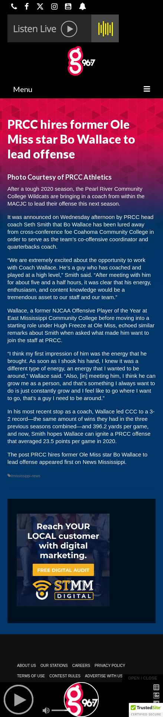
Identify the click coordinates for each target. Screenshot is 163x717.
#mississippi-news (25, 476)
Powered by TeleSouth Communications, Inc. (79, 697)
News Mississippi (103, 462)
